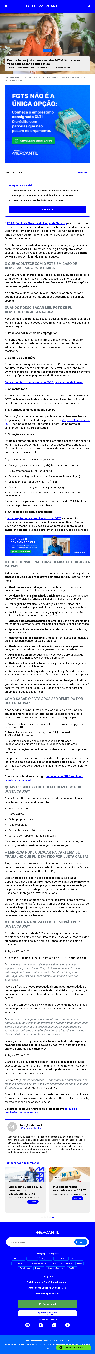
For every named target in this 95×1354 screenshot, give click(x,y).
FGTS (23, 77)
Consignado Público (38, 1263)
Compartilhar (82, 172)
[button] (42, 1217)
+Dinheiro (32, 1259)
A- (7, 172)
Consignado (47, 1276)
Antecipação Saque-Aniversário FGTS (47, 1288)
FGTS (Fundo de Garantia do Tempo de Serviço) (37, 223)
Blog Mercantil (12, 77)
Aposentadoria (61, 1259)
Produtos (38, 1268)
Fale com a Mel (47, 1304)
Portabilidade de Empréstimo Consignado (47, 1282)
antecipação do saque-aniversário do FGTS (34, 518)
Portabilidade (25, 1268)
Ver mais (47, 209)
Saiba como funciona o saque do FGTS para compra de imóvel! (44, 382)
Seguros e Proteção (55, 1268)
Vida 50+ (72, 1268)
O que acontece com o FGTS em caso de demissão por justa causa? (44, 190)
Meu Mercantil (66, 1263)
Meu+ (79, 1263)
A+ (20, 172)
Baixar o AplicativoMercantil (47, 1313)
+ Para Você (18, 1259)
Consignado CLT (19, 1263)
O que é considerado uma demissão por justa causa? (37, 200)
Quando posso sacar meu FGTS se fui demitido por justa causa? (42, 195)
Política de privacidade (47, 1293)
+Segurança (45, 1259)
